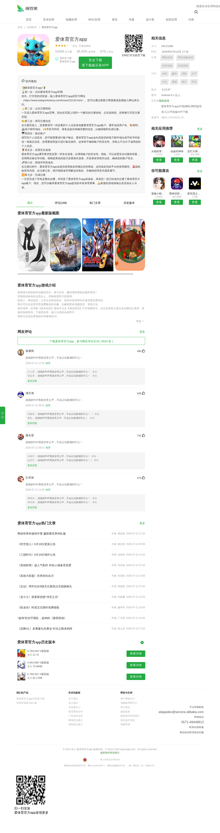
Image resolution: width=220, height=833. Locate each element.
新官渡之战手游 (195, 193)
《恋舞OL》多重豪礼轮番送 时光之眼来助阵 (45, 628)
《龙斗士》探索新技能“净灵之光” (38, 597)
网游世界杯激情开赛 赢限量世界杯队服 (42, 533)
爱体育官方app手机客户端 (30, 698)
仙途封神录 (177, 151)
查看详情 (136, 653)
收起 (140, 321)
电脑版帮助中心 (129, 703)
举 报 (2, 415)
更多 (142, 331)
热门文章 (95, 202)
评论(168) (61, 202)
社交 (164, 81)
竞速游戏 (183, 65)
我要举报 (125, 724)
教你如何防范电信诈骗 (192, 732)
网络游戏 (167, 57)
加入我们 (73, 703)
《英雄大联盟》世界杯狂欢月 (36, 575)
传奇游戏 (167, 65)
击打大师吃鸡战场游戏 (195, 151)
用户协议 (125, 707)
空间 (193, 81)
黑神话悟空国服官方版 (177, 193)
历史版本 (129, 202)
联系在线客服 (196, 727)
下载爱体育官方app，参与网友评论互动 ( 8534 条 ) (81, 341)
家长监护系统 (128, 720)
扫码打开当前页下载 (133, 55)
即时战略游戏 (185, 57)
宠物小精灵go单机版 (159, 193)
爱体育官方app (27, 8)
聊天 (184, 81)
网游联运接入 (76, 720)
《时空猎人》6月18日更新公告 (37, 544)
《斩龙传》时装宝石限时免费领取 (38, 607)
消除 (184, 73)
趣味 (174, 73)
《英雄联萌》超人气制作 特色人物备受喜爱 (44, 565)
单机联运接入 (76, 724)
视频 (174, 81)
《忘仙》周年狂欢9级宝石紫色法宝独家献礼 (45, 586)
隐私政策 (164, 100)
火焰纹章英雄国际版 (159, 151)
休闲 (164, 73)
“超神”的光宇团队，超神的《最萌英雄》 (42, 618)
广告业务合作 (76, 715)
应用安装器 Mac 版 (27, 703)
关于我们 (73, 698)
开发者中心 (75, 707)
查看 (159, 159)
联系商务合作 (76, 711)
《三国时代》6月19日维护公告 (37, 554)
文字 (193, 73)
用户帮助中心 (128, 698)
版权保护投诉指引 (130, 715)
